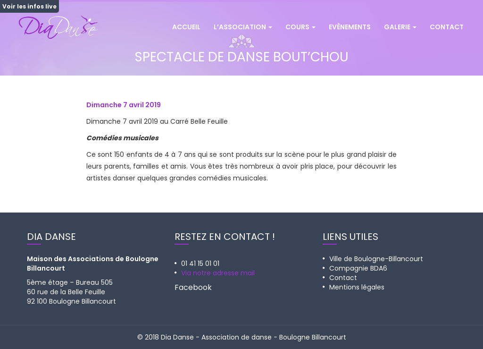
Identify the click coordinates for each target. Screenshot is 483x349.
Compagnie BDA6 (358, 268)
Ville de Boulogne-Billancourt (376, 259)
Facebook (193, 287)
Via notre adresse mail (218, 273)
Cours (300, 27)
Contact (447, 27)
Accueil (186, 27)
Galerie (400, 27)
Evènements (350, 27)
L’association (243, 27)
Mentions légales (356, 287)
